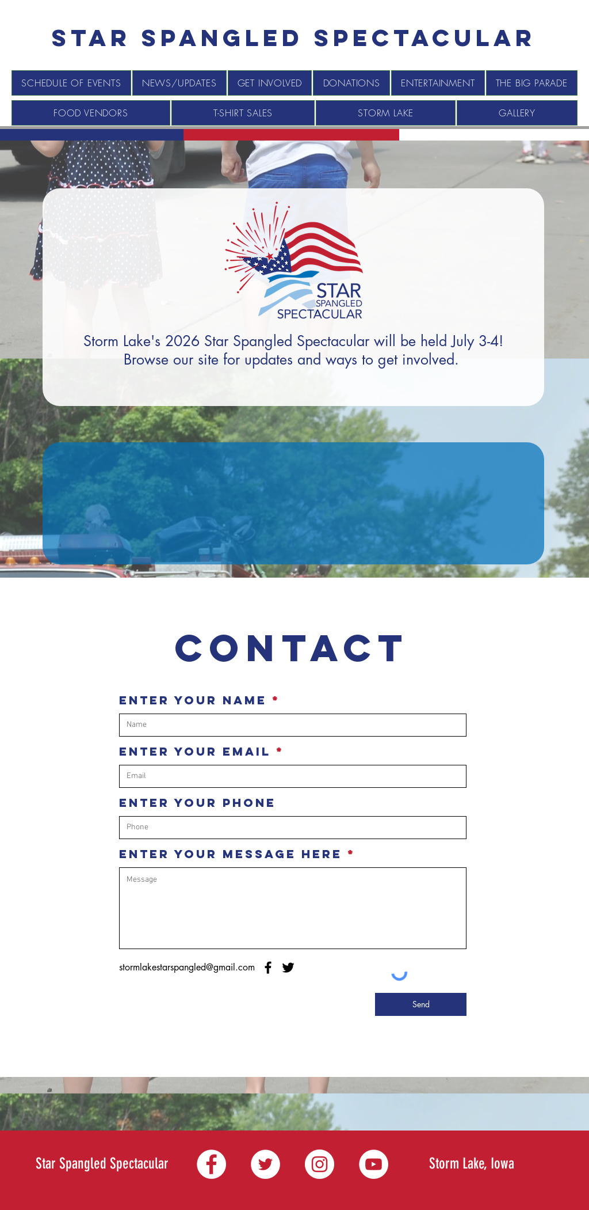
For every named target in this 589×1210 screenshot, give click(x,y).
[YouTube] (373, 1164)
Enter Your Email (195, 751)
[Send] (420, 1004)
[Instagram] (319, 1164)
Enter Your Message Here (230, 854)
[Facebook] (268, 967)
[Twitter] (288, 967)
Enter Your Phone (197, 803)
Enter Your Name (193, 700)
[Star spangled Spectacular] (294, 38)
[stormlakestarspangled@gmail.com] (187, 967)
